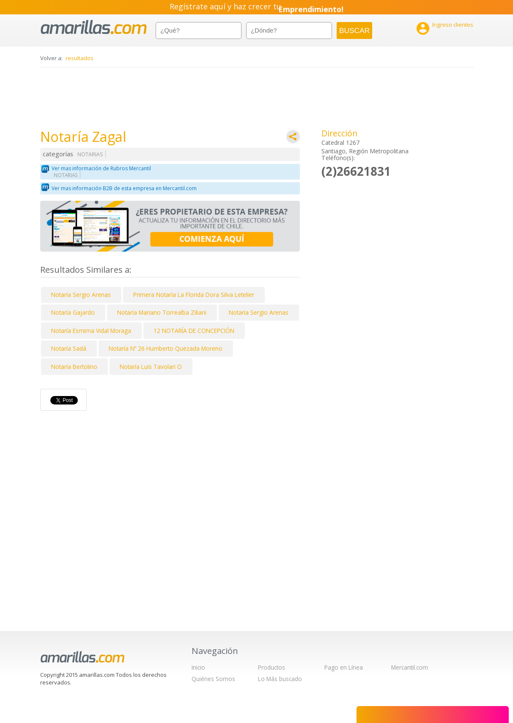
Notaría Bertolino (74, 367)
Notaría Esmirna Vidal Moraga (91, 331)
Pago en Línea (343, 667)
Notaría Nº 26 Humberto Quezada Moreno (165, 348)
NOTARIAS (90, 154)
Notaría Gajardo (73, 312)
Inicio (198, 667)
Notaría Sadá (68, 348)
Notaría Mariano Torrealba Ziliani (161, 312)
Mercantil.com (409, 667)
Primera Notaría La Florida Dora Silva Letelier (193, 295)
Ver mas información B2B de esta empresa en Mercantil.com (124, 188)
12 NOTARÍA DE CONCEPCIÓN (194, 331)
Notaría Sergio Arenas (81, 295)
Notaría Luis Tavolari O (151, 367)
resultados (79, 58)
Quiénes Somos (213, 679)
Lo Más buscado (280, 679)
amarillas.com (93, 27)
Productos (271, 667)
